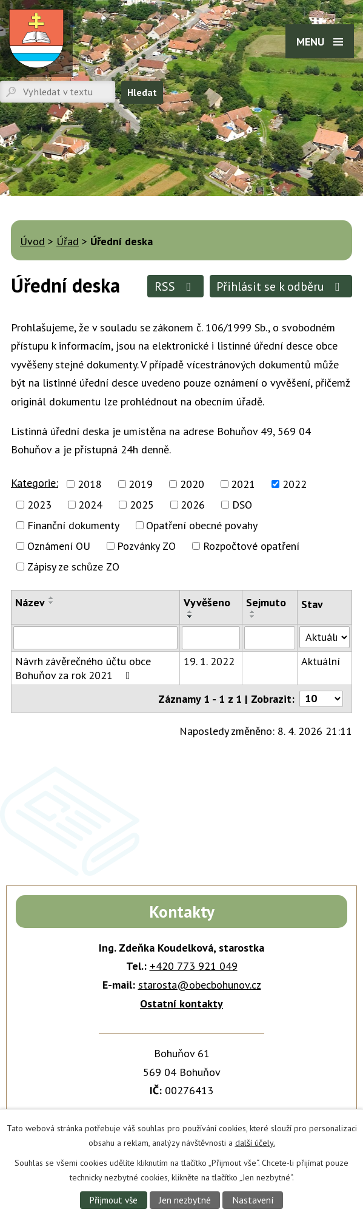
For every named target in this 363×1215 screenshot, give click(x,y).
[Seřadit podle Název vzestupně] (51, 597)
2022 (294, 484)
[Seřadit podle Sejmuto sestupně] (252, 616)
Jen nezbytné (185, 1200)
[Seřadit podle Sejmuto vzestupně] (252, 611)
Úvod (32, 241)
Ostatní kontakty (181, 1003)
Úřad (67, 241)
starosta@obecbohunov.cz (199, 985)
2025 (142, 505)
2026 (193, 505)
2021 (243, 484)
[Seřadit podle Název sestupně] (51, 602)
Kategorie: (34, 483)
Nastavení (253, 1200)
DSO (242, 505)
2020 (192, 484)
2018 (90, 484)
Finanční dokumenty (73, 525)
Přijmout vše (113, 1200)
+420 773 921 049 (194, 966)
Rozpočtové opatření (251, 546)
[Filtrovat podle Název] (95, 637)
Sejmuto (266, 602)
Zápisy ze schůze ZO (73, 567)
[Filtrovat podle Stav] (324, 637)
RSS (175, 286)
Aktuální (320, 661)
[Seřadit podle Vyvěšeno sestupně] (190, 616)
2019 (140, 484)
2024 (90, 505)
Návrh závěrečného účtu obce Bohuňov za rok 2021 (83, 668)
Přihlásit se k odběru (280, 286)
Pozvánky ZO (146, 546)
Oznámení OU (58, 546)
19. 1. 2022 (209, 661)
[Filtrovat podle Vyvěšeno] (210, 637)
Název (30, 602)
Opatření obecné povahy (202, 525)
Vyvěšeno (207, 602)
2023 (39, 505)
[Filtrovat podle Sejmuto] (269, 637)
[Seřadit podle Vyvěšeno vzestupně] (190, 611)
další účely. (255, 1142)
